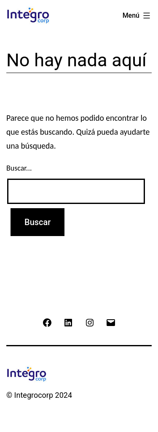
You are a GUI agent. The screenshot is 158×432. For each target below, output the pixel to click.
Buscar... (19, 168)
